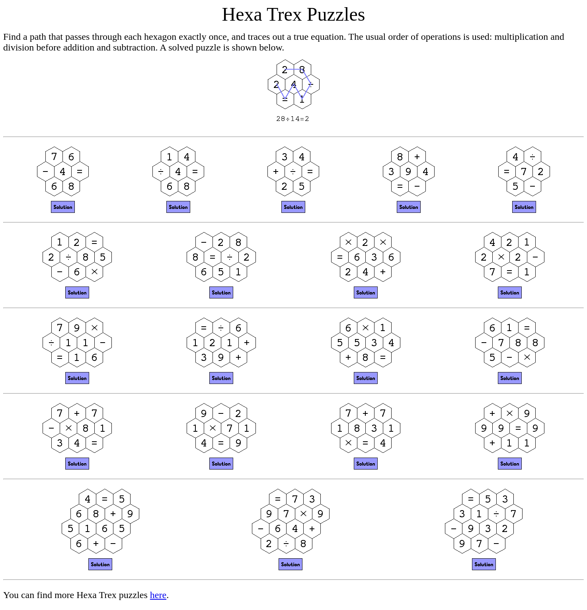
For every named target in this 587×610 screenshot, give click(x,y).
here (158, 595)
